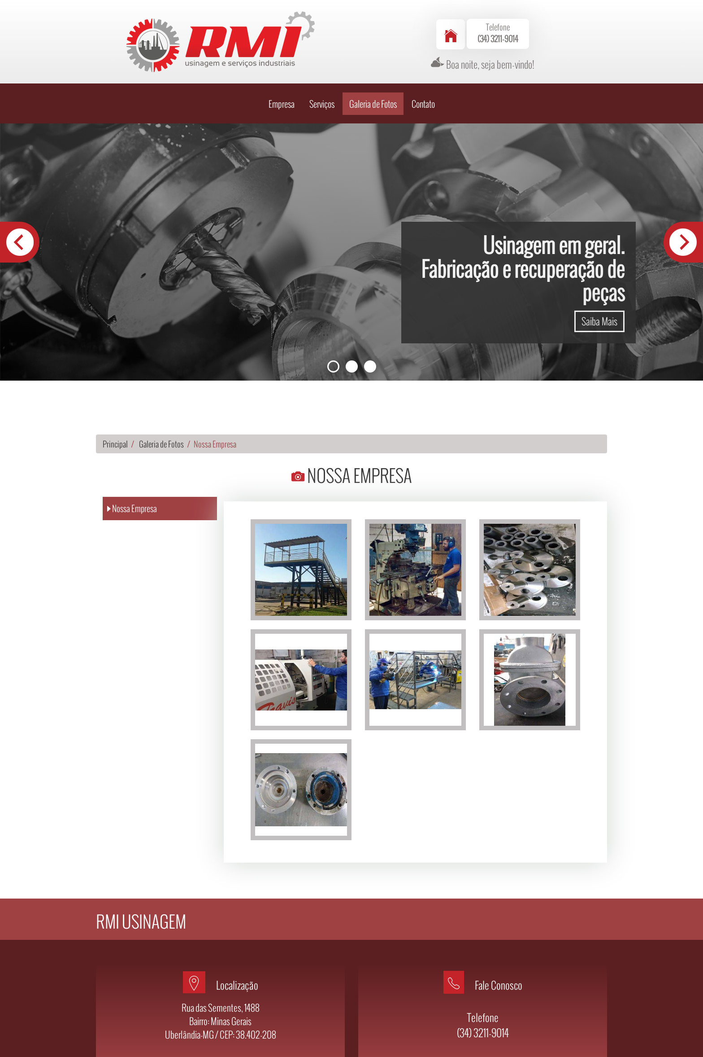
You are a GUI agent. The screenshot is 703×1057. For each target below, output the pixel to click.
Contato (423, 60)
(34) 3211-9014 (483, 989)
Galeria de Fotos (373, 60)
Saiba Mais (599, 277)
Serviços (321, 60)
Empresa (282, 60)
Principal (115, 400)
